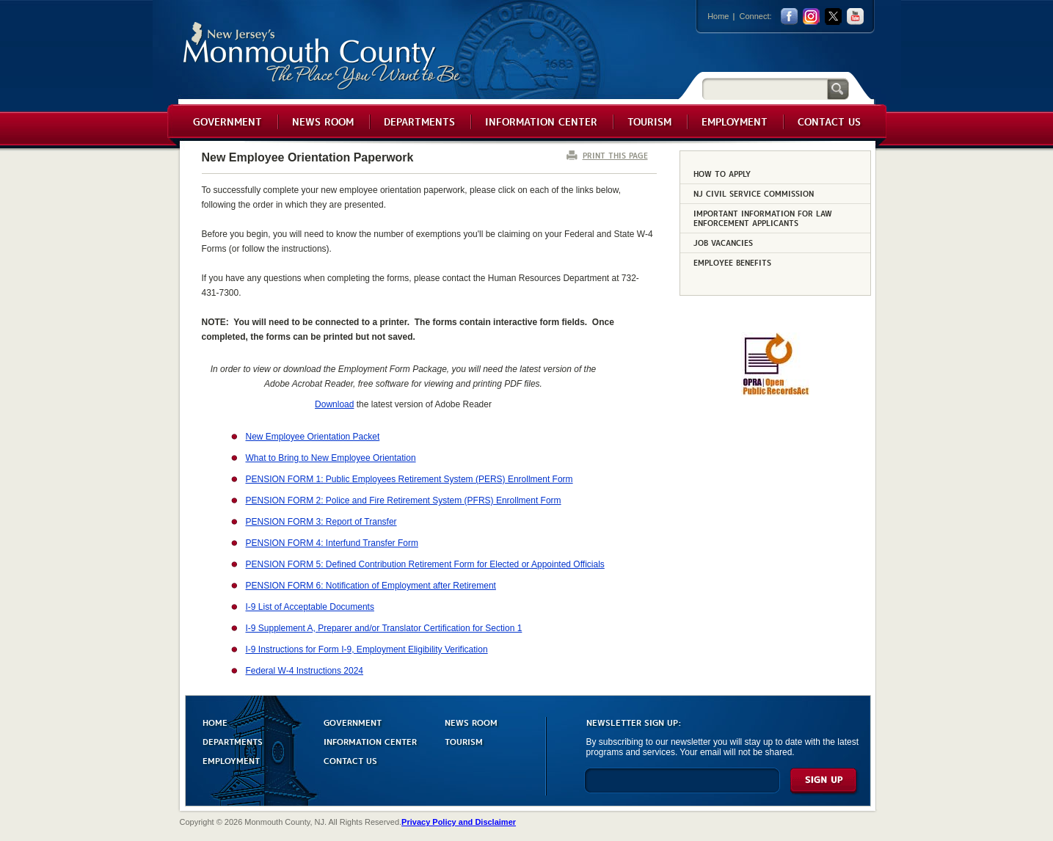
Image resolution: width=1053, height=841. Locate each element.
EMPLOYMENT (231, 760)
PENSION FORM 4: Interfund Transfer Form (332, 543)
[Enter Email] (682, 787)
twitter (833, 16)
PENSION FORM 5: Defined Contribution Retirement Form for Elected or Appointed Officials (425, 564)
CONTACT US (350, 760)
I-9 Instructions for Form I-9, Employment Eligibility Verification (367, 649)
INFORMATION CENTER (370, 741)
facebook (789, 16)
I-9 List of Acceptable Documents (310, 607)
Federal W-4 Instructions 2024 (305, 671)
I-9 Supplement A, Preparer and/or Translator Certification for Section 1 (384, 628)
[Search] (764, 88)
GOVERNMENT (353, 722)
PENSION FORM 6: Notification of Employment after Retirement (371, 585)
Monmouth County (322, 56)
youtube (855, 16)
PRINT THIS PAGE (615, 155)
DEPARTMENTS (233, 741)
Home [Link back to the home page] (718, 16)
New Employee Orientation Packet (313, 437)
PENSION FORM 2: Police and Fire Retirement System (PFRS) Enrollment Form (403, 500)
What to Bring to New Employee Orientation (331, 458)
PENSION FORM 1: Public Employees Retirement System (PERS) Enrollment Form (409, 479)
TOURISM (464, 741)
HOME (215, 722)
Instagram (811, 16)
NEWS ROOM (471, 722)
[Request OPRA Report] (775, 392)
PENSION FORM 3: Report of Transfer (321, 522)
